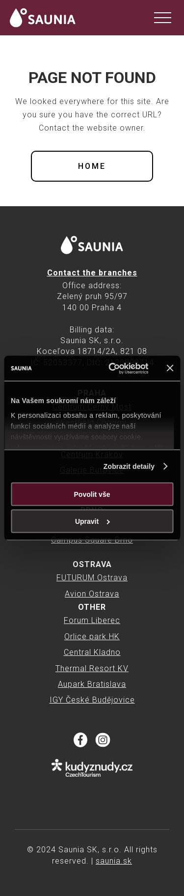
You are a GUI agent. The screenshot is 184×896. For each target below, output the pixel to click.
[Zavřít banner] (169, 368)
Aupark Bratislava (92, 684)
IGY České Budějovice (92, 700)
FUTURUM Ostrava (92, 577)
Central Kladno (92, 652)
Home (92, 166)
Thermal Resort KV (92, 668)
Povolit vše (92, 494)
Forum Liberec (92, 620)
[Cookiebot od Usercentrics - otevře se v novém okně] (110, 368)
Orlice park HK (92, 636)
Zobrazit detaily (129, 466)
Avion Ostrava (92, 593)
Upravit (92, 521)
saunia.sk (114, 861)
